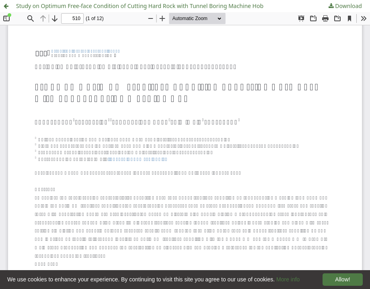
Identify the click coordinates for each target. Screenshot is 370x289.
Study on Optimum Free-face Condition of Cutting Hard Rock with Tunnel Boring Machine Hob (139, 6)
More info (288, 279)
